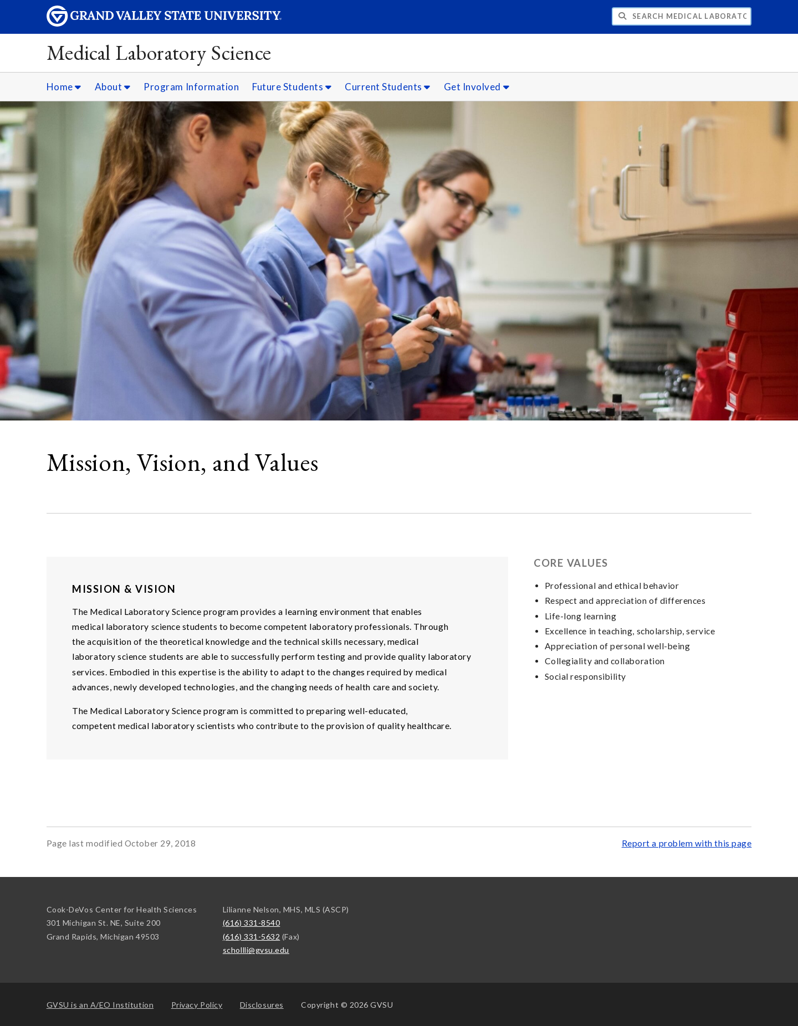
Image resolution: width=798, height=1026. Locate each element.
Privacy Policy (197, 1004)
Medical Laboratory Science (159, 52)
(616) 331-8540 (251, 922)
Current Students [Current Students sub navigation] (388, 87)
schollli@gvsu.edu (256, 950)
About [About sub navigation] (113, 87)
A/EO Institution (100, 1004)
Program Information (191, 87)
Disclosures (262, 1004)
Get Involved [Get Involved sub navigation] (477, 87)
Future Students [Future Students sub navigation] (291, 87)
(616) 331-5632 (251, 936)
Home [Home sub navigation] (64, 87)
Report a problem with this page (687, 843)
